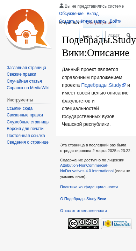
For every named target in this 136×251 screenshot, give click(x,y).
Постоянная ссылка (26, 135)
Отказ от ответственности (83, 210)
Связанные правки (25, 115)
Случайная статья (24, 81)
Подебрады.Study (101, 85)
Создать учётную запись (83, 21)
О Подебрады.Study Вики (83, 199)
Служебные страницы (28, 122)
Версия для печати (25, 128)
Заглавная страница (26, 67)
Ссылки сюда (20, 108)
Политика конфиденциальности (89, 187)
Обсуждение (71, 13)
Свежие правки (21, 74)
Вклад (93, 13)
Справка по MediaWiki (28, 87)
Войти (116, 21)
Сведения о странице (28, 142)
